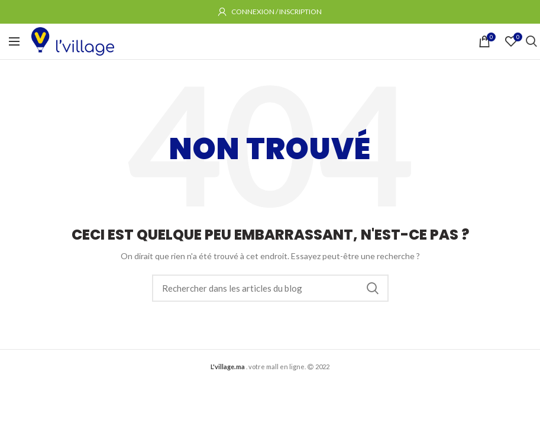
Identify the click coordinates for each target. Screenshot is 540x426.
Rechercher (372, 288)
